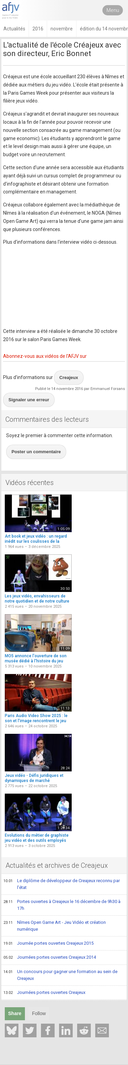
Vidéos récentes (29, 482)
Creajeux (68, 377)
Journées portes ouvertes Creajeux (44, 992)
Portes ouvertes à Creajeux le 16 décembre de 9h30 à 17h (61, 905)
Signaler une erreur (29, 399)
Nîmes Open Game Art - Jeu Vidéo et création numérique (54, 925)
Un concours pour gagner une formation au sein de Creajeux (60, 975)
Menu (112, 10)
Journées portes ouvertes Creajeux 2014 (49, 957)
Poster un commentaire (36, 451)
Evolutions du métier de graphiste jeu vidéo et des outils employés (37, 838)
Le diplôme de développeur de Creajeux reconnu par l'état (61, 884)
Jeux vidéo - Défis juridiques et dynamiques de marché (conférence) (34, 780)
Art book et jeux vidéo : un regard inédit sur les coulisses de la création (36, 541)
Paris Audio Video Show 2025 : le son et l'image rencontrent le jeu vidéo (36, 721)
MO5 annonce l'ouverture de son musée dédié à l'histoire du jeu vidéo (36, 661)
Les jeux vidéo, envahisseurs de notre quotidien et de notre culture (37, 599)
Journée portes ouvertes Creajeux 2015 (48, 943)
